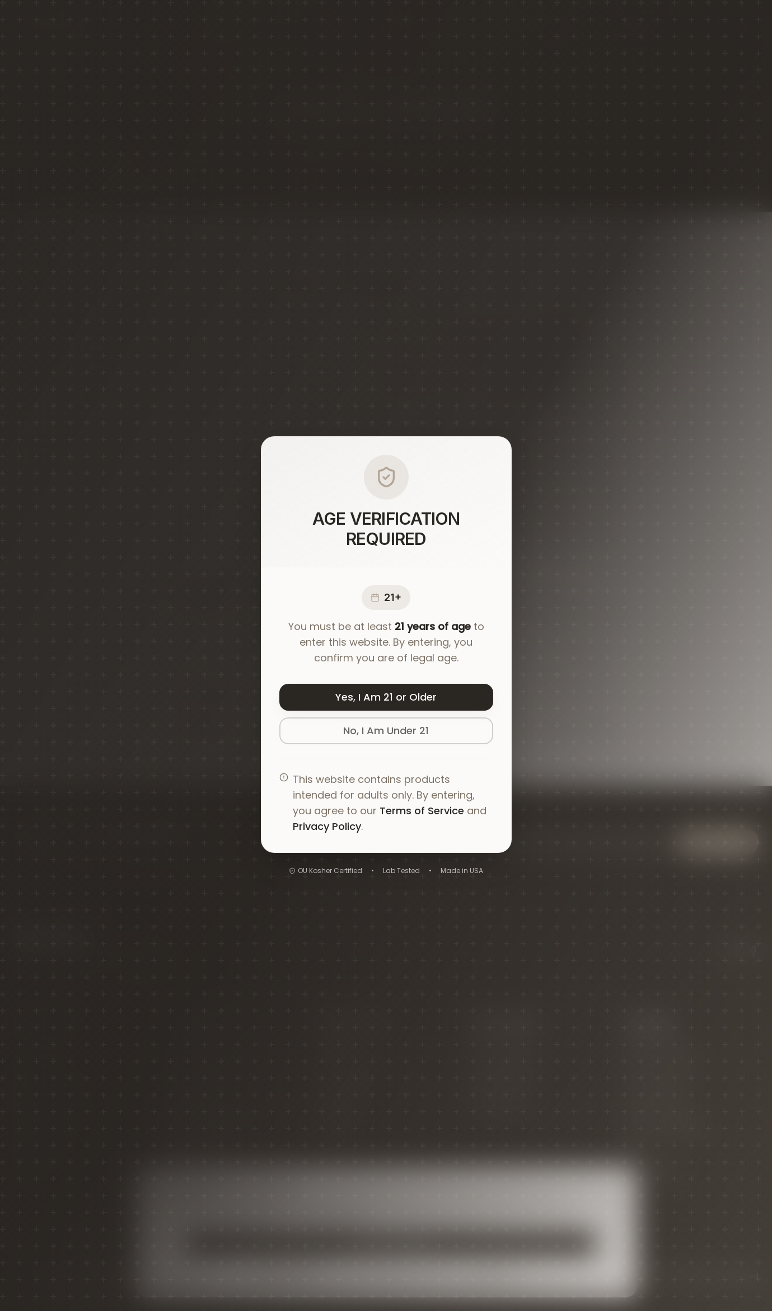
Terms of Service (422, 811)
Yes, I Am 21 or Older (386, 697)
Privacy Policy (327, 826)
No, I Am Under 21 (386, 731)
